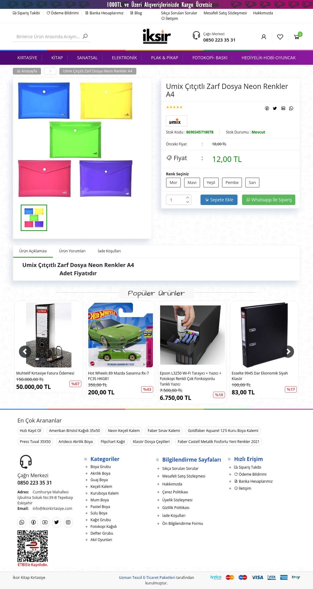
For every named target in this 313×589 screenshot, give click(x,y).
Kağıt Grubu (100, 519)
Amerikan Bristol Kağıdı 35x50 (74, 430)
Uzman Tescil (130, 577)
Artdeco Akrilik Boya (76, 441)
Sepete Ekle (219, 200)
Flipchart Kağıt (113, 441)
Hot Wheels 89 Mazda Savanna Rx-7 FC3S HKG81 (118, 376)
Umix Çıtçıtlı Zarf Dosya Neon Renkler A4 (97, 71)
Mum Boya (99, 500)
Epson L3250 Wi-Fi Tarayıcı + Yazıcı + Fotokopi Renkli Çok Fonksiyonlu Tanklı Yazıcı (190, 379)
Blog (136, 13)
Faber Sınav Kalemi (164, 430)
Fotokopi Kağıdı (103, 526)
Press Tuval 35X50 (35, 441)
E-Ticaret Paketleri (159, 577)
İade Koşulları (174, 515)
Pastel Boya (100, 506)
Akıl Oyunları (101, 539)
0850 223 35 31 (219, 40)
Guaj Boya (99, 479)
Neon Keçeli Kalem (124, 430)
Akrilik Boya (100, 473)
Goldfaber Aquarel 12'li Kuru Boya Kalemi (223, 430)
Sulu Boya (98, 513)
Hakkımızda (263, 13)
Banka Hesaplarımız (104, 13)
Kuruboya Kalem (104, 493)
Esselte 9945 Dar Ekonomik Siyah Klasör (260, 376)
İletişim (169, 18)
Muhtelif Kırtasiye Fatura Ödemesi (45, 373)
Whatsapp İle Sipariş (269, 200)
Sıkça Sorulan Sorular (179, 13)
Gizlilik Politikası (175, 507)
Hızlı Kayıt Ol (30, 430)
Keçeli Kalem (101, 486)
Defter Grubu (101, 533)
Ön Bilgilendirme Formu (182, 523)
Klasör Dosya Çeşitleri (151, 441)
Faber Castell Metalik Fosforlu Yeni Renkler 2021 (219, 441)
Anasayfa (27, 71)
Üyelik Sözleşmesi (177, 500)
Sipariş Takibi (26, 13)
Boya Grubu (100, 466)
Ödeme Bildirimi (62, 13)
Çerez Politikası (175, 492)
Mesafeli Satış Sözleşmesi (225, 13)
